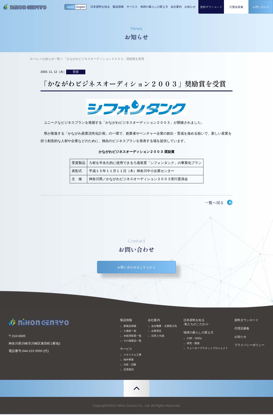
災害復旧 (128, 370)
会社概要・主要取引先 (164, 326)
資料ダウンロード (211, 7)
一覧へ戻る (214, 202)
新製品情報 (129, 326)
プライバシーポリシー (249, 346)
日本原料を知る (100, 6)
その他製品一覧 (132, 341)
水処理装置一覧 (132, 336)
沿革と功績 (157, 336)
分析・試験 (129, 365)
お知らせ (190, 6)
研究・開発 (193, 344)
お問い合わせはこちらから (136, 267)
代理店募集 (236, 7)
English (80, 7)
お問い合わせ (261, 7)
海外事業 (128, 360)
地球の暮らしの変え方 (154, 6)
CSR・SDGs (194, 339)
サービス (132, 6)
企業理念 (156, 331)
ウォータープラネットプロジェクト (207, 349)
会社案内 (176, 6)
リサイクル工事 (132, 355)
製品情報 (118, 6)
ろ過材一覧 (129, 331)
